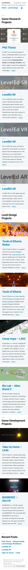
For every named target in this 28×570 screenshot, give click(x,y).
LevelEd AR (9, 188)
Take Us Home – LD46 (11, 553)
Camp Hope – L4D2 (13, 338)
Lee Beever (6, 3)
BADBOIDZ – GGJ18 (9, 499)
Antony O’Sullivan (15, 299)
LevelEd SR (9, 94)
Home (4, 8)
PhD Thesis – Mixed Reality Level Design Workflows (13, 542)
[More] (22, 8)
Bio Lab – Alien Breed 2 (11, 387)
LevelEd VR (9, 141)
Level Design (13, 8)
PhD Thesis (9, 47)
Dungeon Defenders (8, 301)
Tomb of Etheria (16, 254)
